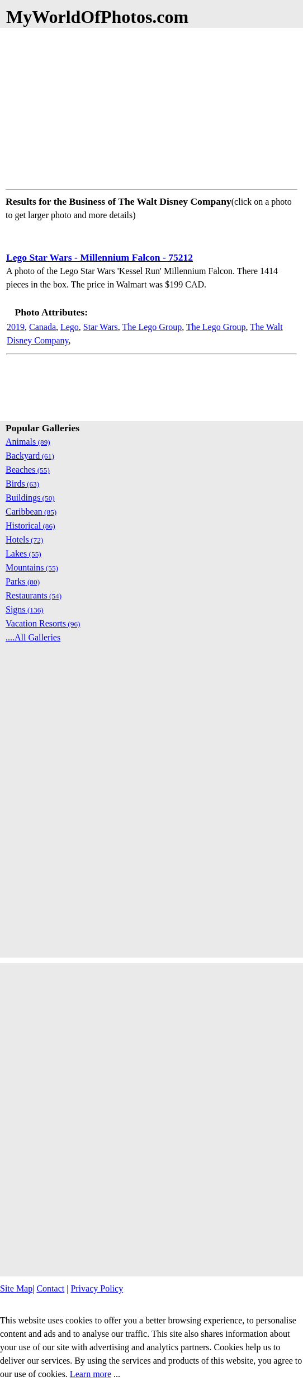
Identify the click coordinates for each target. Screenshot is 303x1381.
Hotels (24, 539)
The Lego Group (152, 327)
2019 (16, 327)
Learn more (90, 1374)
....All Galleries (33, 637)
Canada (42, 327)
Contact (50, 1288)
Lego (69, 327)
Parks (23, 581)
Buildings (30, 497)
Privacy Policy (96, 1288)
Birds (22, 483)
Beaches (28, 469)
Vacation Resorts (43, 623)
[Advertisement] (151, 106)
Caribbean (31, 511)
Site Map (16, 1288)
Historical (30, 525)
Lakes (23, 553)
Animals (28, 441)
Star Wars (100, 327)
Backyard (30, 455)
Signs (25, 609)
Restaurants (33, 595)
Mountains (32, 567)
